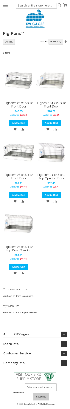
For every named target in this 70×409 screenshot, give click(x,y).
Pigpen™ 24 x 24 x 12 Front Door (51, 104)
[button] (15, 129)
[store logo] (35, 18)
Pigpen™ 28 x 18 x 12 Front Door (18, 176)
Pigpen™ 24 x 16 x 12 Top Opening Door (51, 176)
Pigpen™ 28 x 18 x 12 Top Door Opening (18, 248)
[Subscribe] (41, 396)
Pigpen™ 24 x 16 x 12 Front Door (18, 104)
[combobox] (36, 6)
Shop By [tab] (9, 41)
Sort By (43, 41)
